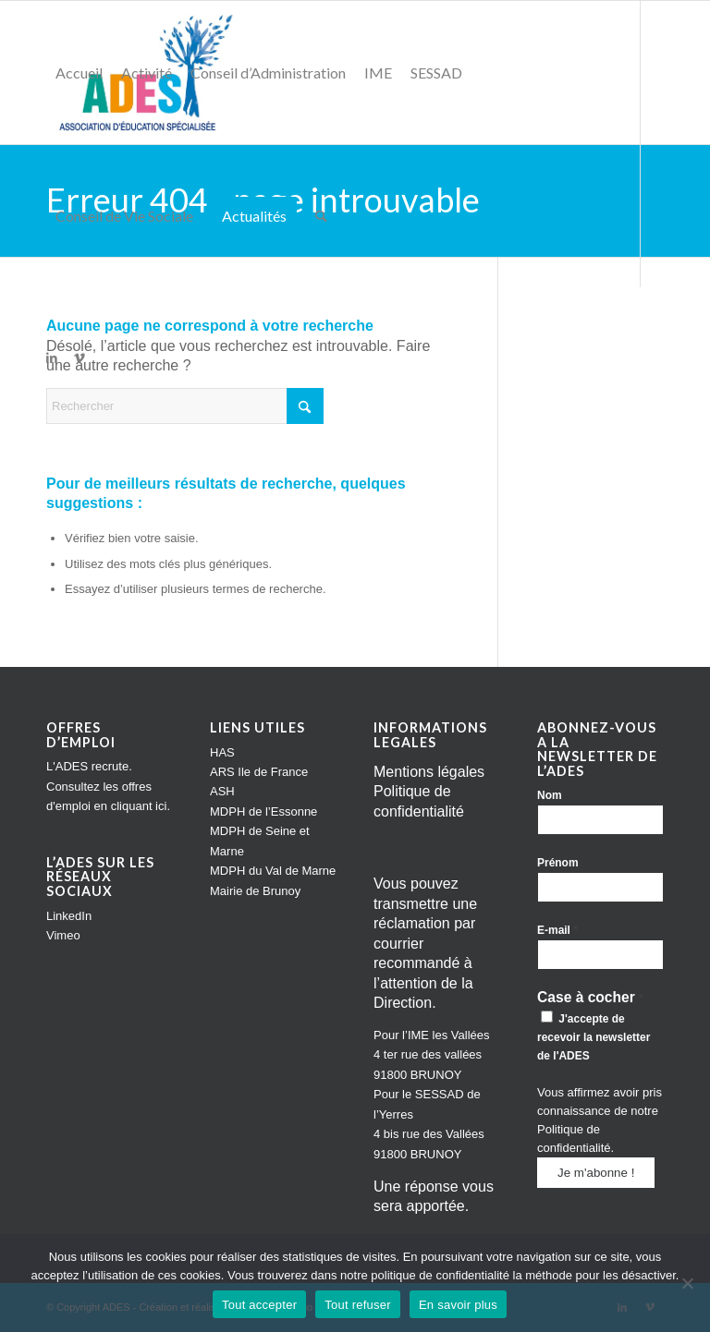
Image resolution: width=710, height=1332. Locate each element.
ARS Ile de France (259, 772)
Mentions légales (428, 772)
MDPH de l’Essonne (263, 811)
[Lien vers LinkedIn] (52, 358)
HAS (222, 752)
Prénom (558, 862)
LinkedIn (69, 916)
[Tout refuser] (687, 1283)
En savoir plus (458, 1305)
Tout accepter (259, 1305)
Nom (549, 795)
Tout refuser (357, 1305)
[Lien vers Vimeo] (79, 358)
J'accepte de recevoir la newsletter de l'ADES (593, 1036)
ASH (222, 791)
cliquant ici (139, 806)
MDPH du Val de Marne (273, 871)
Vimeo (63, 935)
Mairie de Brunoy (255, 891)
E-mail (557, 930)
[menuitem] (79, 72)
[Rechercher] (321, 215)
